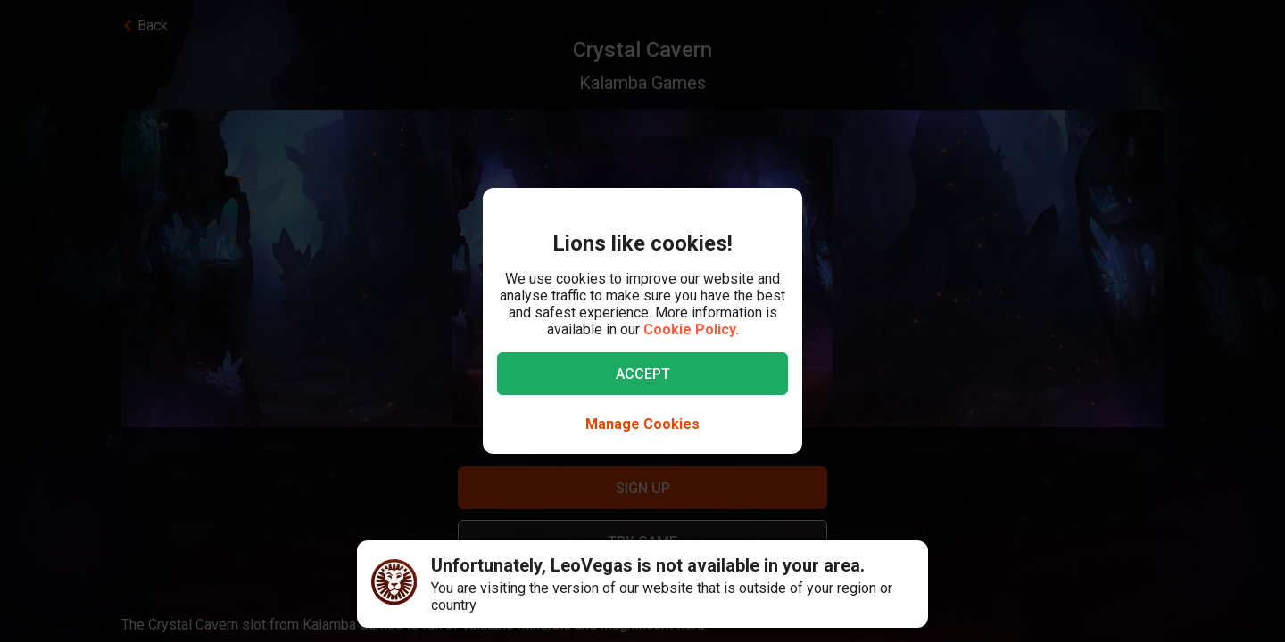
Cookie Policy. (691, 329)
